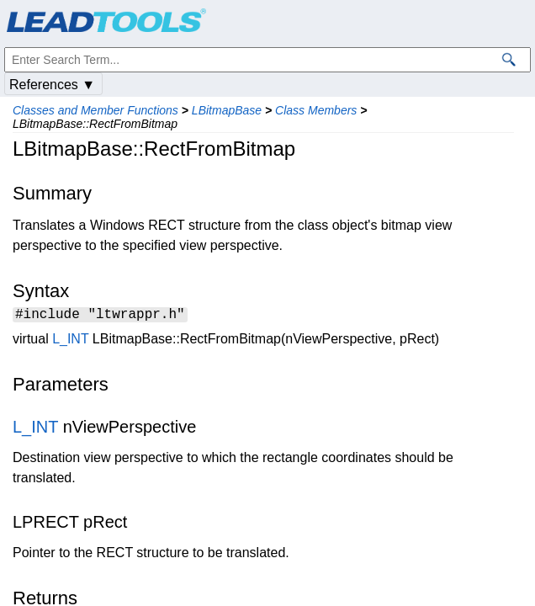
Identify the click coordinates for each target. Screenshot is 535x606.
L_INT (70, 341)
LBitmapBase (227, 110)
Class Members (316, 110)
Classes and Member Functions (95, 110)
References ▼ (52, 84)
